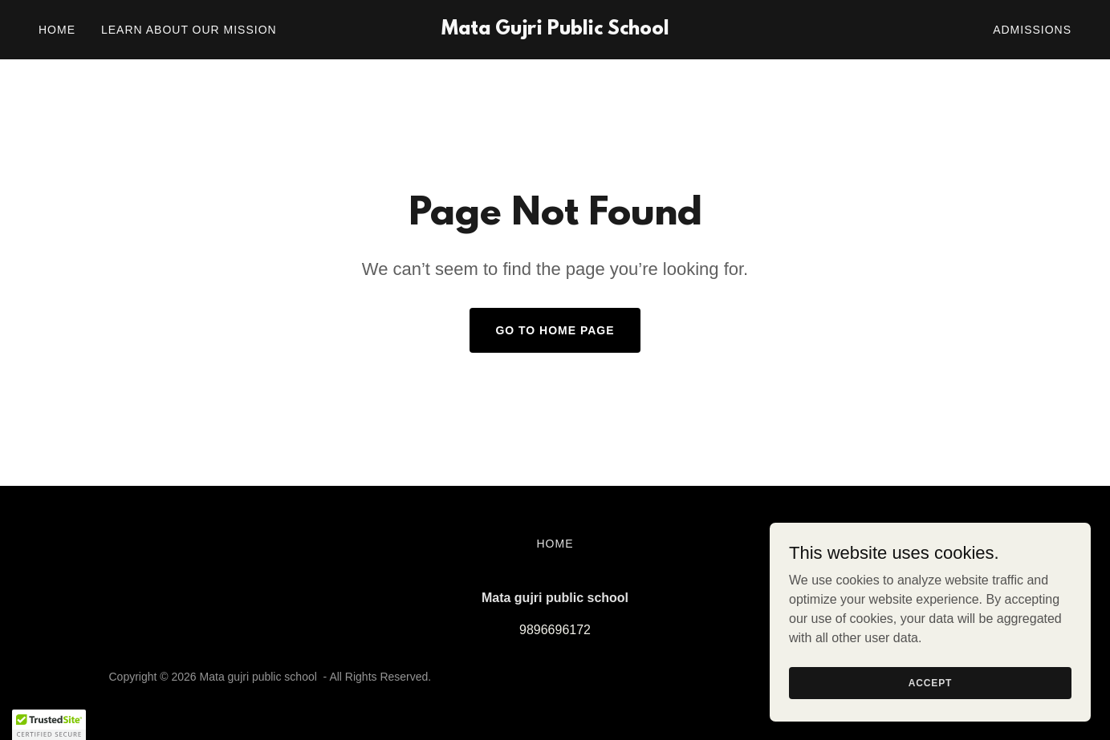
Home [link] (57, 29)
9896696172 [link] (555, 630)
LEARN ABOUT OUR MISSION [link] (189, 29)
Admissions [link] (1032, 29)
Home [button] (555, 543)
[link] (555, 30)
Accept (930, 682)
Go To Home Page (554, 330)
